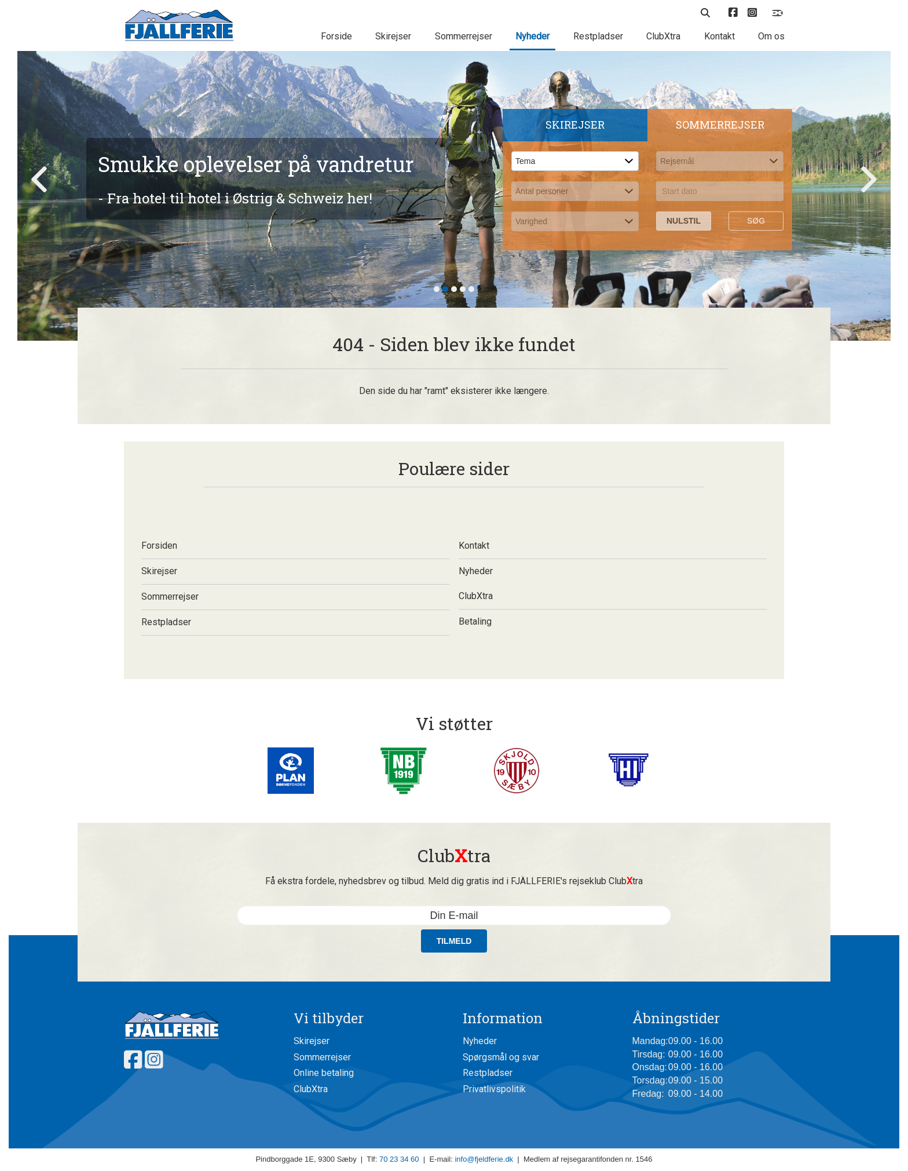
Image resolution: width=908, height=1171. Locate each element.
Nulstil (684, 220)
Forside (336, 36)
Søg (756, 220)
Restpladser (598, 36)
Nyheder (532, 36)
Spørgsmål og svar (501, 1057)
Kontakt (719, 36)
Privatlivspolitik (494, 1089)
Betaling (613, 621)
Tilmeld (454, 941)
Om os (771, 36)
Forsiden (295, 545)
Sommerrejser (463, 36)
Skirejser (393, 36)
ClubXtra (663, 36)
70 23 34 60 (399, 1159)
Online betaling (324, 1072)
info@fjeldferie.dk (484, 1159)
